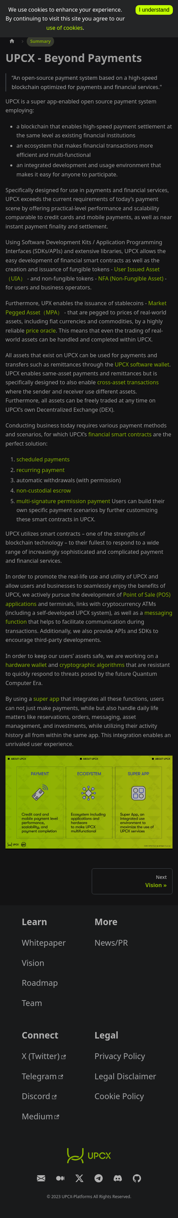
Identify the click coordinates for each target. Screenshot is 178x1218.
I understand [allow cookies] (154, 10)
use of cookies (64, 28)
